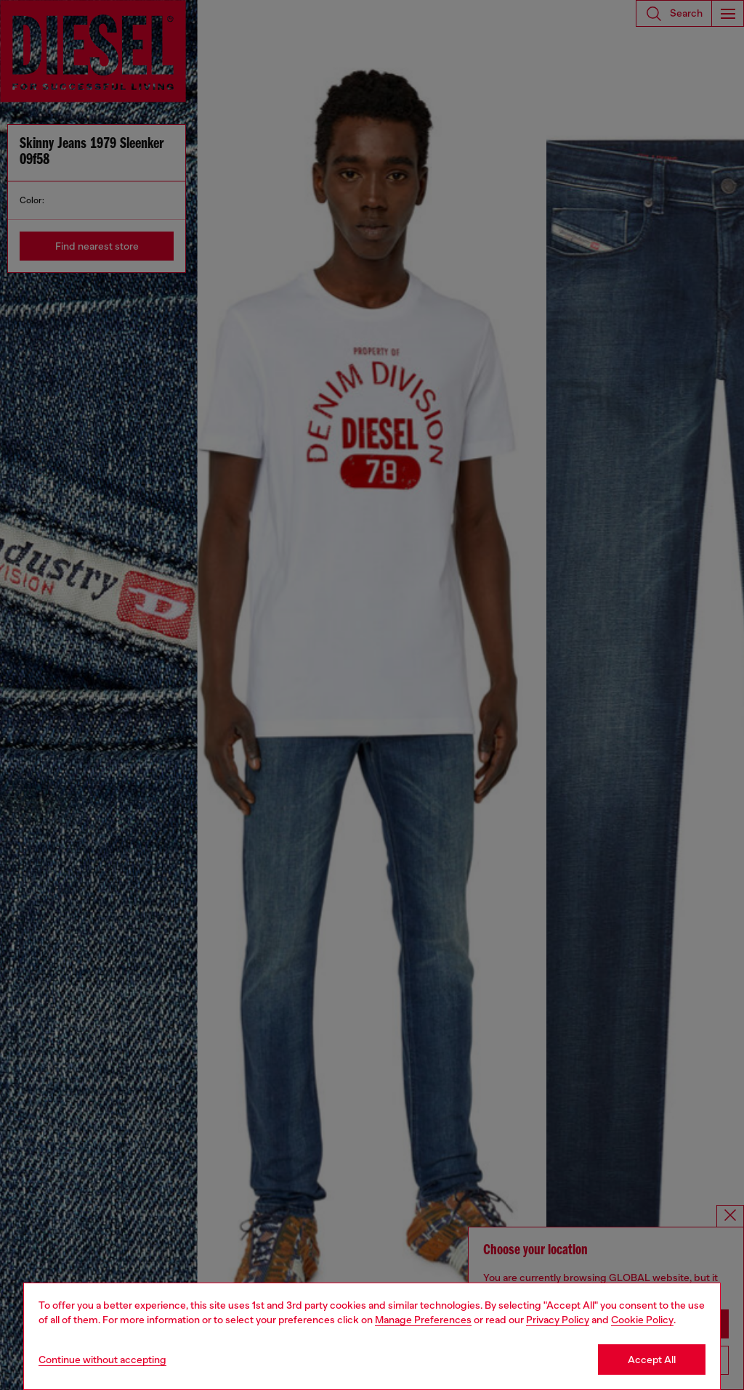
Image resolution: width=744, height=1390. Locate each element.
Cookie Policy (642, 1319)
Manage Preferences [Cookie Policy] (423, 1319)
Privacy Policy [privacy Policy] (557, 1319)
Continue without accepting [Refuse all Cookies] (102, 1359)
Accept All (652, 1359)
